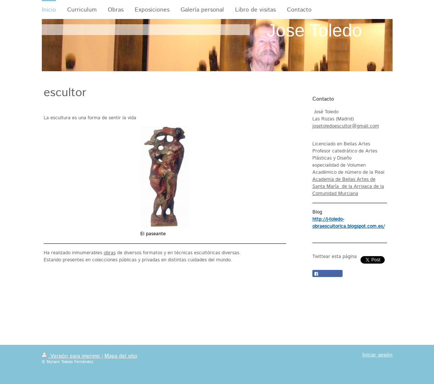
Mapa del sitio (120, 356)
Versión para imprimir (72, 356)
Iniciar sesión (377, 355)
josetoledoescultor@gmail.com (345, 126)
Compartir (327, 274)
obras (110, 252)
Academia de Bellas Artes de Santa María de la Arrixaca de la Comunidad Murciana (348, 186)
